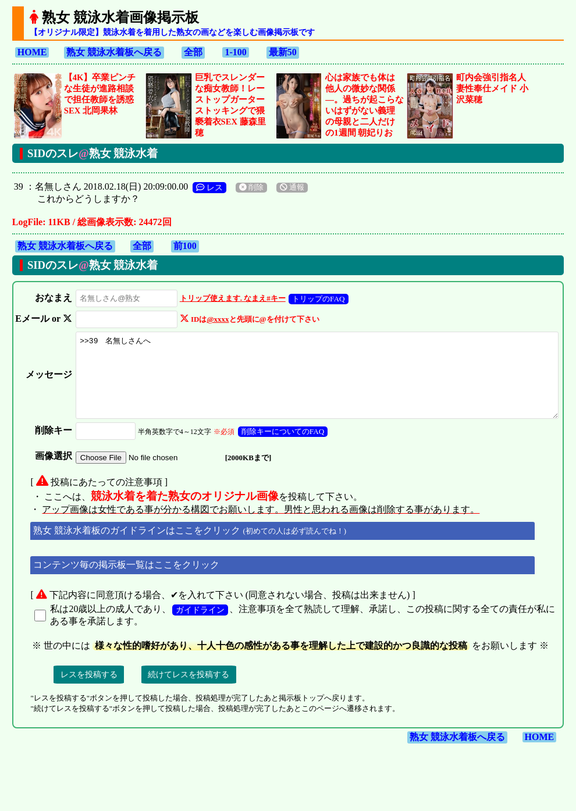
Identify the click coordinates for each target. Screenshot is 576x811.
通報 (292, 187)
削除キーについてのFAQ (263, 452)
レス (209, 187)
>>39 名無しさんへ (308, 388)
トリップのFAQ (299, 298)
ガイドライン (200, 630)
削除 (251, 187)
